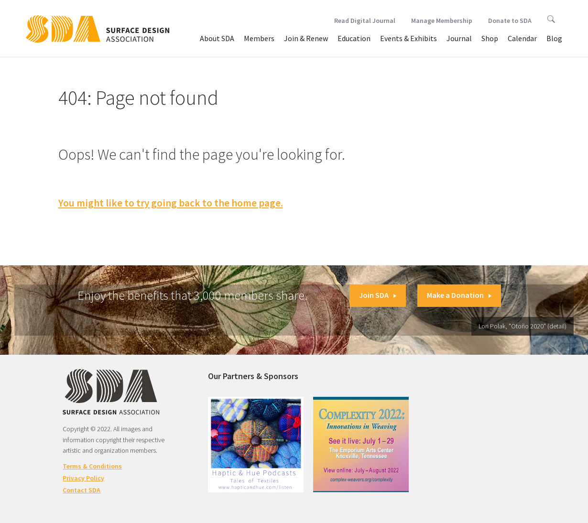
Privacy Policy (83, 478)
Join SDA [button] (377, 295)
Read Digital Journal (364, 20)
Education (354, 38)
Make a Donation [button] (459, 295)
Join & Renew (306, 38)
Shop (489, 38)
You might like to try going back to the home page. (170, 202)
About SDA (217, 38)
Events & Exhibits (408, 38)
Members (259, 38)
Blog (554, 38)
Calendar (522, 38)
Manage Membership (441, 20)
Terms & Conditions (92, 466)
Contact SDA (81, 490)
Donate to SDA (510, 20)
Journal (459, 38)
